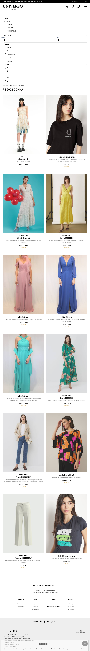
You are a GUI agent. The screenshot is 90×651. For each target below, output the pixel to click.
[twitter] (48, 622)
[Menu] (84, 7)
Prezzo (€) (8, 36)
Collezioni (5, 85)
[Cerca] (67, 7)
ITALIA (84, 1)
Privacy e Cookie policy (10, 646)
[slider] (4, 40)
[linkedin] (41, 622)
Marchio (7, 21)
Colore (6, 44)
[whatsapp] (55, 622)
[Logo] (12, 7)
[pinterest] (51, 622)
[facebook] (44, 622)
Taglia (6, 65)
